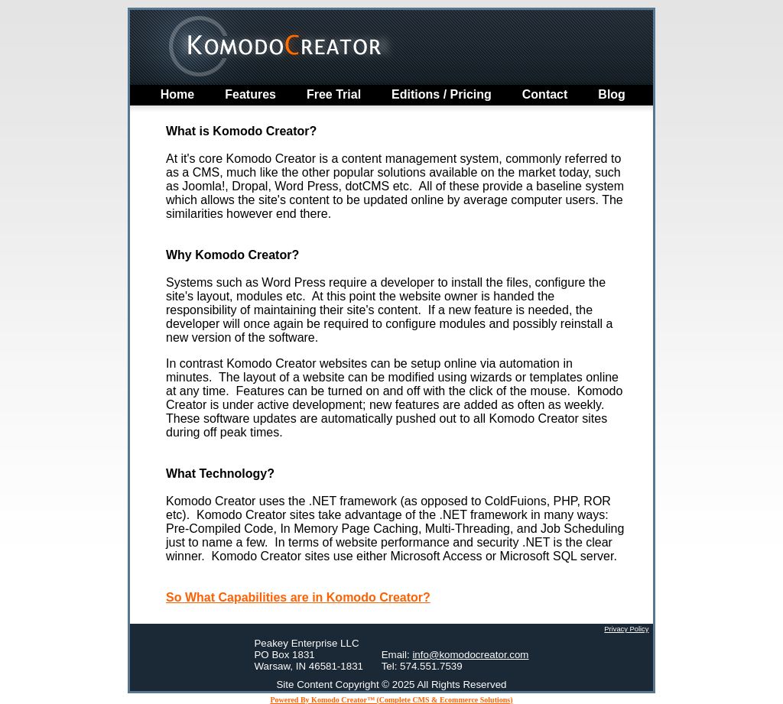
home (177, 94)
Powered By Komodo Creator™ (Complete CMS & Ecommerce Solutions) (391, 700)
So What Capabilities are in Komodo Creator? (298, 597)
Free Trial (334, 94)
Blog (611, 94)
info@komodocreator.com (470, 654)
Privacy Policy (626, 629)
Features (250, 94)
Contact (545, 94)
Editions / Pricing (442, 94)
